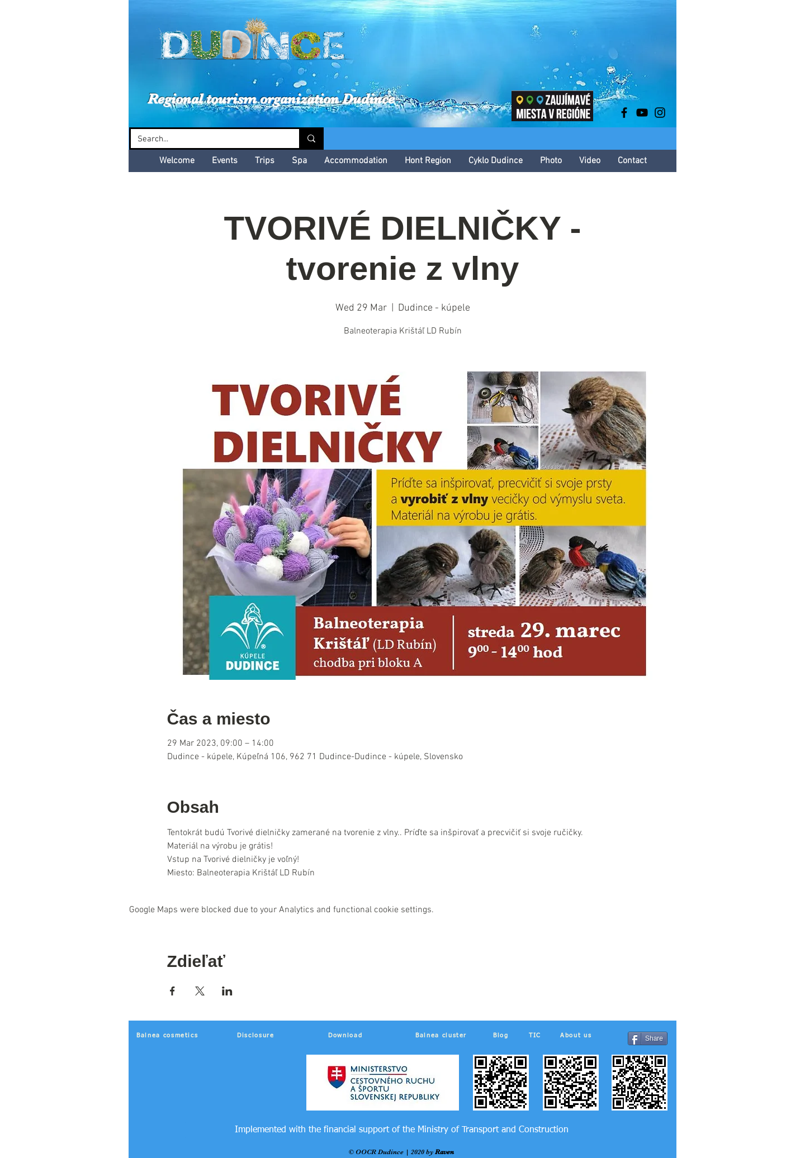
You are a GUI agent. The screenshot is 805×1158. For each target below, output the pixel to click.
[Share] (647, 1038)
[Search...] (207, 139)
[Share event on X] (200, 991)
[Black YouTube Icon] (642, 113)
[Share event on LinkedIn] (227, 991)
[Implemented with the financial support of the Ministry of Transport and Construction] (401, 1130)
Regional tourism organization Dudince (271, 98)
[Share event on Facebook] (172, 991)
